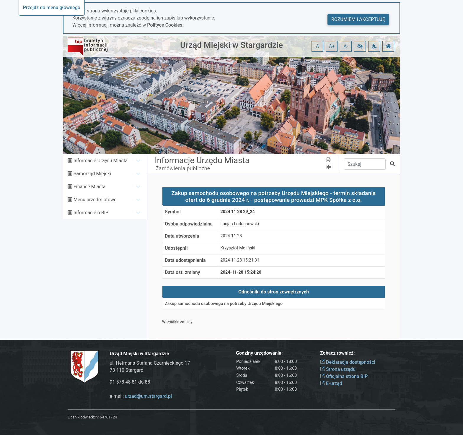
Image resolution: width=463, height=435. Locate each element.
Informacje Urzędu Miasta (101, 160)
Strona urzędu (338, 369)
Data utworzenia (182, 236)
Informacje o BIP (91, 212)
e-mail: (141, 396)
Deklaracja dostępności (347, 362)
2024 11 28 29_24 (238, 211)
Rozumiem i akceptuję (358, 19)
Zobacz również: (337, 353)
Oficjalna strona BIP (344, 376)
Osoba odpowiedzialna (189, 224)
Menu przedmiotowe (95, 199)
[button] (360, 46)
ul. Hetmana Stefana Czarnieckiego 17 (150, 363)
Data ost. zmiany (182, 272)
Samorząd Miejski (92, 173)
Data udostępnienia (185, 260)
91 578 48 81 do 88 (130, 382)
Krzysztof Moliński (238, 248)
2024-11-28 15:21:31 (240, 260)
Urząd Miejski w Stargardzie (231, 45)
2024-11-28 (231, 235)
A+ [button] (332, 46)
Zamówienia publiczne (183, 168)
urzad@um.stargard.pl (148, 396)
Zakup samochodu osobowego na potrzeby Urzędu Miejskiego (224, 303)
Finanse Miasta (90, 186)
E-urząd (331, 383)
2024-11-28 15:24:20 (241, 272)
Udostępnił (176, 248)
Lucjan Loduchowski (240, 223)
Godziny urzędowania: (259, 353)
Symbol (173, 212)
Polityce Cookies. (165, 25)
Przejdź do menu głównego (51, 7)
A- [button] (346, 46)
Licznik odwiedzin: (83, 417)
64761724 (108, 417)
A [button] (317, 46)
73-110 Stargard (127, 370)
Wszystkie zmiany (177, 321)
